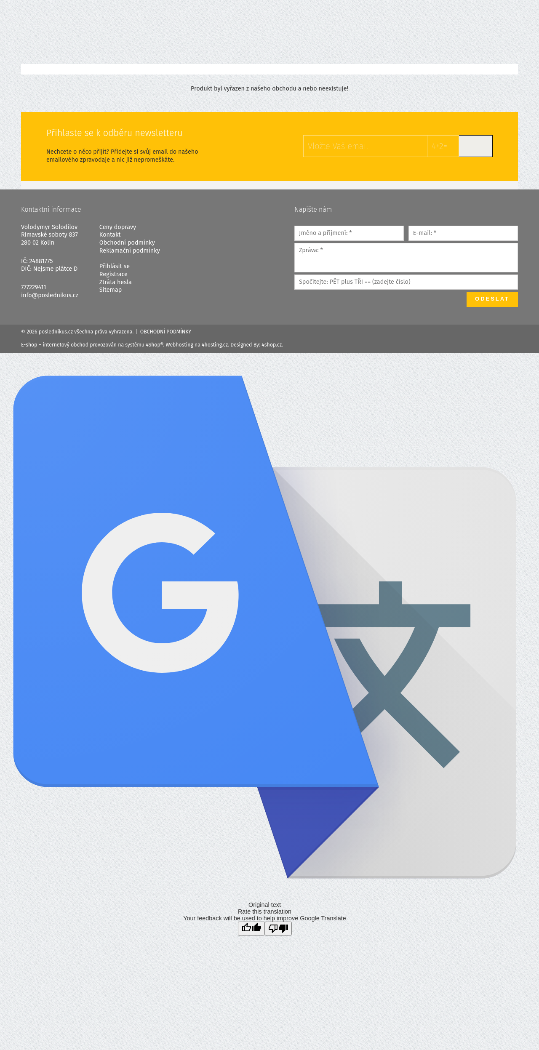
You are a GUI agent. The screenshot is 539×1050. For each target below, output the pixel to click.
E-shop (29, 345)
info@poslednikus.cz (49, 295)
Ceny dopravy (117, 227)
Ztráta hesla (115, 282)
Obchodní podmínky (127, 242)
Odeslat (492, 299)
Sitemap (110, 289)
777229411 (33, 287)
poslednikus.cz (56, 332)
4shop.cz (271, 345)
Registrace (113, 274)
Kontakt (110, 234)
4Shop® (154, 345)
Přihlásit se (114, 266)
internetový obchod (65, 345)
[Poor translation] (278, 928)
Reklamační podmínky (129, 250)
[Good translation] (251, 928)
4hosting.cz (215, 345)
